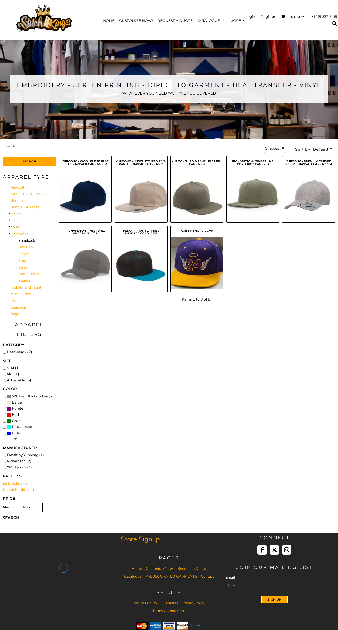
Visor (22, 267)
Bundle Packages (25, 207)
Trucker (24, 260)
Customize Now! (160, 568)
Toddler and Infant (26, 287)
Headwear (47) (19, 352)
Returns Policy (144, 603)
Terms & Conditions (169, 611)
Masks (16, 300)
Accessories (21, 294)
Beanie (24, 280)
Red (15, 414)
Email (230, 577)
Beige (17, 402)
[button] (211, 20)
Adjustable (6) (19, 380)
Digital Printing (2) (18, 489)
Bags (15, 314)
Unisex (16, 214)
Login (250, 16)
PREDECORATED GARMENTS (171, 576)
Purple (17, 408)
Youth (15, 227)
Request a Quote (191, 568)
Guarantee (170, 603)
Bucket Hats (28, 274)
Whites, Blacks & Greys (32, 396)
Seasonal (18, 307)
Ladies (16, 220)
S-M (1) (13, 368)
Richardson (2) (19, 461)
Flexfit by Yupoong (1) (25, 455)
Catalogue (133, 576)
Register (268, 16)
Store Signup (140, 539)
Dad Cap (25, 247)
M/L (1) (13, 374)
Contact (207, 576)
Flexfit (23, 254)
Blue (16, 433)
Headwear (19, 234)
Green (17, 421)
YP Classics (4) (19, 467)
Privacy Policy (193, 603)
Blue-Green (22, 427)
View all (17, 187)
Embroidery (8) (15, 483)
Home (137, 568)
